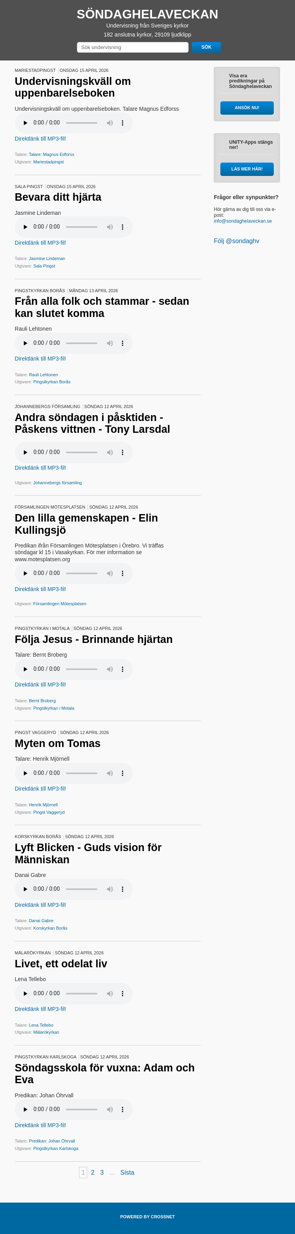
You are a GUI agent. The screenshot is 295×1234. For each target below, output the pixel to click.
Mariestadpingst (48, 161)
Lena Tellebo (41, 1025)
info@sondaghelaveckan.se (243, 221)
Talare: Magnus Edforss (51, 154)
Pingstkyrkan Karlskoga (56, 1148)
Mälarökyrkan (46, 1032)
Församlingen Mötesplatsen (59, 603)
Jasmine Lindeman (47, 258)
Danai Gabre (41, 920)
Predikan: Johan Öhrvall (52, 1141)
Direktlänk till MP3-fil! (40, 138)
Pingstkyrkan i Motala (54, 708)
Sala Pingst (44, 266)
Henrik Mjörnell (43, 804)
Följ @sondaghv (236, 241)
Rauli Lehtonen (43, 374)
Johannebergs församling (57, 482)
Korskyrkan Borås (50, 928)
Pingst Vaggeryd (49, 812)
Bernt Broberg (42, 700)
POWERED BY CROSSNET (147, 1216)
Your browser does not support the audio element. (74, 123)
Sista (127, 1172)
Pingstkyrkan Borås (52, 381)
